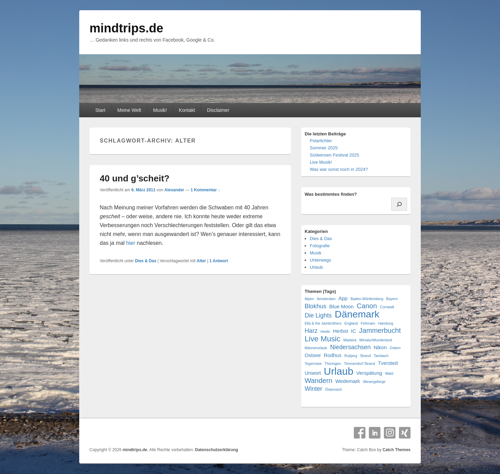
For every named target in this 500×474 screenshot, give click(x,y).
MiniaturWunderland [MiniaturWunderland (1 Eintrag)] (375, 340)
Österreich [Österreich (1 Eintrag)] (333, 389)
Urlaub (316, 267)
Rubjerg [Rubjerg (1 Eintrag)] (350, 356)
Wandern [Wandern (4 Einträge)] (318, 380)
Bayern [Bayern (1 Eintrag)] (392, 299)
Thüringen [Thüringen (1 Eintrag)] (332, 363)
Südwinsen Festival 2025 (334, 155)
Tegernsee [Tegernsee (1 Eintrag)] (313, 363)
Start (100, 110)
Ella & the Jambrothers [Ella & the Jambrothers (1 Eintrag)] (323, 323)
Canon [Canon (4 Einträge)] (367, 306)
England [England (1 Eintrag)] (351, 323)
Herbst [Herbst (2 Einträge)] (340, 331)
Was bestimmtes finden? (331, 194)
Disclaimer (218, 110)
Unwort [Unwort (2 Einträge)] (313, 373)
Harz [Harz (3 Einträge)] (311, 330)
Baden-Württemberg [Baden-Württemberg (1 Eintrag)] (366, 299)
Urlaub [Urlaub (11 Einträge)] (338, 371)
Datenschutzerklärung (216, 449)
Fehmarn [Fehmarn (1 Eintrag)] (368, 323)
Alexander (174, 190)
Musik (315, 252)
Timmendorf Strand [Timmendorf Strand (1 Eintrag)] (359, 363)
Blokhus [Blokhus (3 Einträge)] (315, 306)
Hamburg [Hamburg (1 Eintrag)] (385, 323)
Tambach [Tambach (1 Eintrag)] (381, 356)
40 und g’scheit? (134, 178)
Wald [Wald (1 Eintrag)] (389, 373)
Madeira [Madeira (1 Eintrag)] (350, 340)
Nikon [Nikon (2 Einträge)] (380, 347)
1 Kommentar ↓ (205, 190)
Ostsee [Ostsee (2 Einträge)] (313, 355)
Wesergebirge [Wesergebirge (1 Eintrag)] (374, 382)
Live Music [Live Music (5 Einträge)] (323, 338)
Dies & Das (145, 260)
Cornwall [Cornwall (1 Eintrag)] (387, 307)
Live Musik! (321, 162)
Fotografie (320, 245)
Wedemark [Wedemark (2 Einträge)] (347, 381)
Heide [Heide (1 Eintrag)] (325, 331)
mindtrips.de (126, 28)
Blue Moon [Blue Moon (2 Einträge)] (341, 306)
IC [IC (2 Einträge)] (353, 331)
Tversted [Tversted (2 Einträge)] (388, 363)
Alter (201, 260)
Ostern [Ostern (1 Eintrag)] (395, 348)
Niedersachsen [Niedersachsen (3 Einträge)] (350, 347)
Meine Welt (129, 110)
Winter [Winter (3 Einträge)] (313, 388)
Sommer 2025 (324, 147)
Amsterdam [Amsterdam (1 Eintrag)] (326, 299)
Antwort (218, 260)
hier (130, 243)
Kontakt (187, 110)
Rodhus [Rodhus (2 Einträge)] (333, 355)
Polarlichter (321, 140)
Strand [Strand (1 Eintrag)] (365, 356)
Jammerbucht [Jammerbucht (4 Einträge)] (380, 330)
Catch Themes (397, 449)
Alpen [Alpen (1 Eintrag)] (309, 299)
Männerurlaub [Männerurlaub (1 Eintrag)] (316, 348)
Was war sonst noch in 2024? (339, 169)
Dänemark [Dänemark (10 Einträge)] (357, 314)
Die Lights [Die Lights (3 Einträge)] (318, 315)
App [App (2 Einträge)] (343, 298)
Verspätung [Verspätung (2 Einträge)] (369, 373)
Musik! (160, 110)
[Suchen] (399, 204)
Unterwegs (320, 260)
